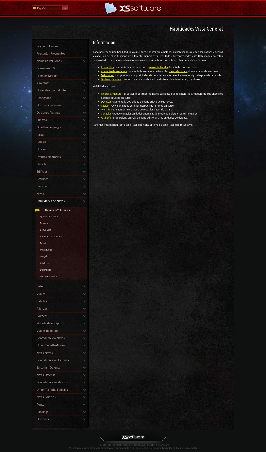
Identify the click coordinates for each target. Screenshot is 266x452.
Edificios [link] (42, 172)
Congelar (44, 256)
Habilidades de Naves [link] (51, 201)
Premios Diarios (47, 76)
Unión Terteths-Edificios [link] (52, 390)
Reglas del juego (47, 46)
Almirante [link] (43, 83)
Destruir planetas (48, 276)
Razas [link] (40, 135)
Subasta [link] (42, 120)
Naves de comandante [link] (51, 90)
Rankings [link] (42, 412)
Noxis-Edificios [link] (46, 397)
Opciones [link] (43, 419)
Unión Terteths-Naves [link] (51, 345)
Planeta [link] (42, 164)
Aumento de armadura (51, 236)
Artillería (44, 263)
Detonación (45, 269)
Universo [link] (42, 149)
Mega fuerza (46, 249)
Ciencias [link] (42, 186)
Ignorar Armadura (49, 216)
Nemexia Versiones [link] (49, 61)
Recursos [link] (42, 179)
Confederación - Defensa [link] (53, 360)
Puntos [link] (41, 404)
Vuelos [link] (41, 294)
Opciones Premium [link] (49, 105)
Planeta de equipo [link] (49, 323)
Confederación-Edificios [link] (52, 382)
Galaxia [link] (41, 142)
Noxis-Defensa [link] (46, 375)
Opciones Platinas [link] (48, 113)
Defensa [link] (42, 286)
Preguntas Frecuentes (51, 53)
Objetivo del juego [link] (49, 127)
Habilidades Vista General (57, 210)
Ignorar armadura (111, 93)
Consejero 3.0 (46, 68)
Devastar (44, 223)
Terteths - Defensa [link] (49, 368)
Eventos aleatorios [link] (49, 157)
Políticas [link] (42, 316)
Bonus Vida (45, 229)
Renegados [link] (44, 98)
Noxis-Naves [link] (45, 353)
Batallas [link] (42, 301)
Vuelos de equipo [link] (48, 331)
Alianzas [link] (42, 309)
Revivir (43, 243)
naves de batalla (158, 67)
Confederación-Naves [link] (51, 338)
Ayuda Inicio (133, 8)
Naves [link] (41, 194)
